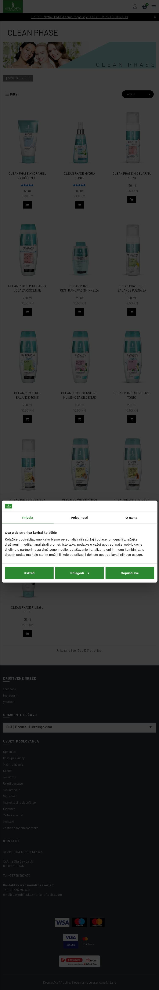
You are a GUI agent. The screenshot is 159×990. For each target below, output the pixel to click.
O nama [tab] (131, 471)
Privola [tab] (27, 471)
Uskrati (29, 526)
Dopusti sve (130, 526)
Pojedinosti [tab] (79, 471)
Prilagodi (79, 526)
